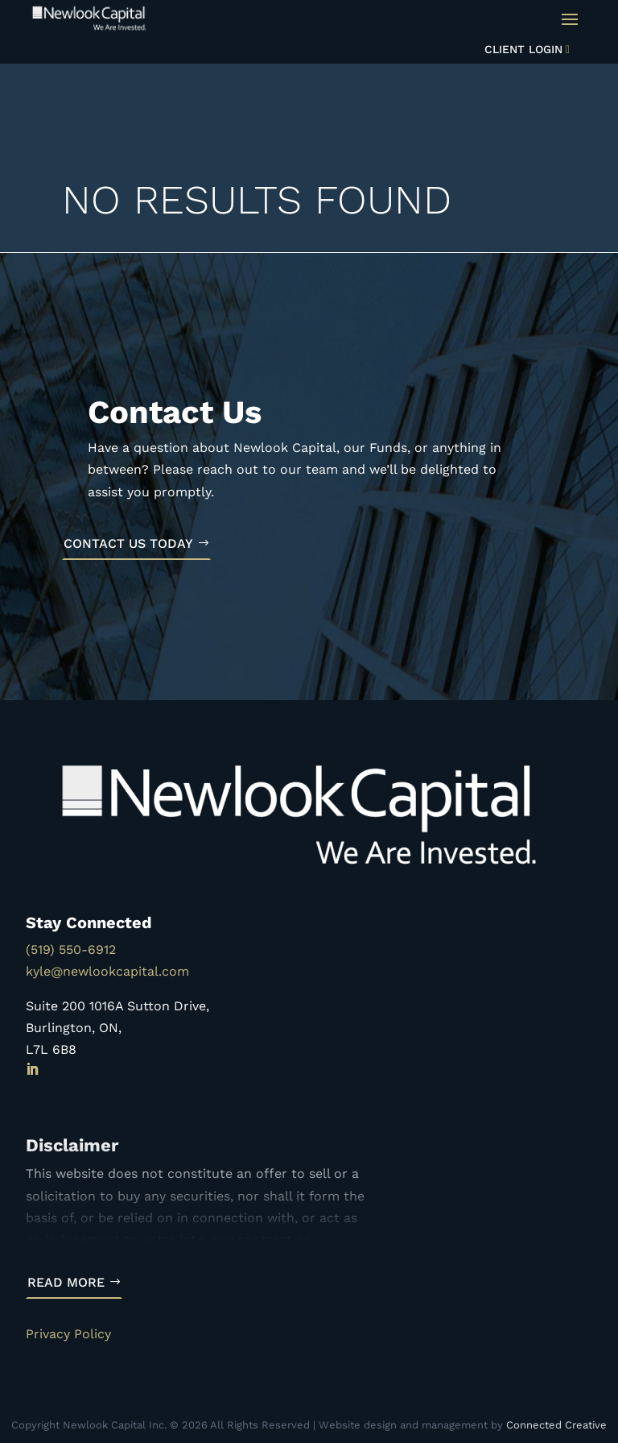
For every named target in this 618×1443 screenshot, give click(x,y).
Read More (66, 1282)
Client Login (523, 49)
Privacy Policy (68, 1333)
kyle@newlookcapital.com (107, 971)
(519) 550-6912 (71, 949)
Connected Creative (556, 1425)
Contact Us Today (128, 543)
